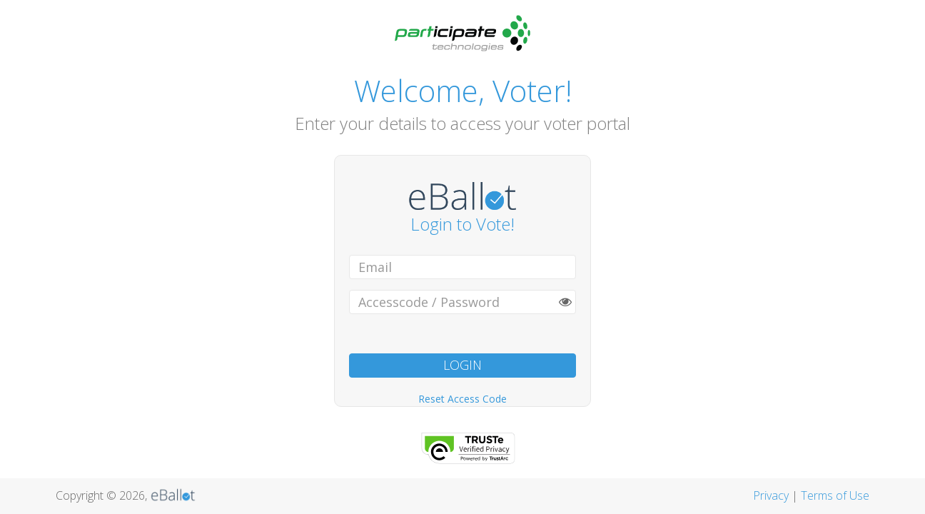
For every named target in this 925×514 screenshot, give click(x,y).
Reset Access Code (462, 398)
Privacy (771, 495)
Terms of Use (835, 495)
